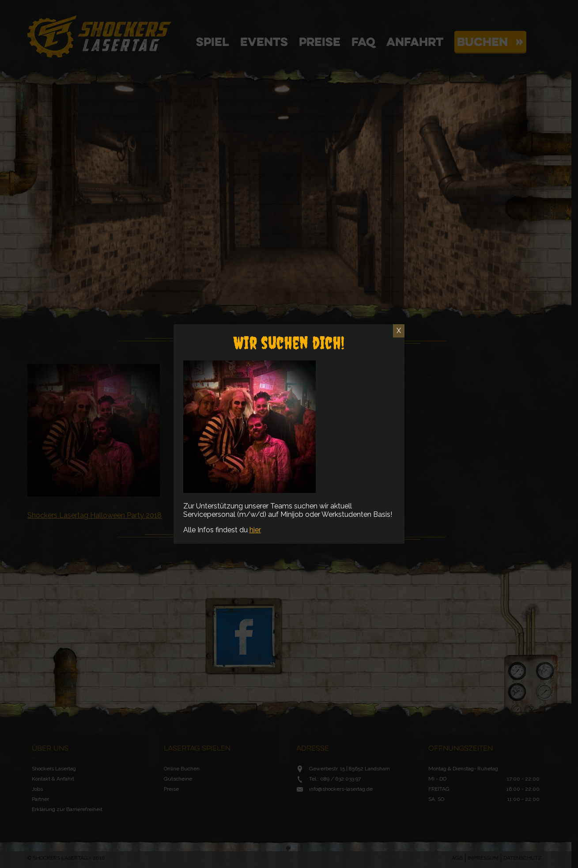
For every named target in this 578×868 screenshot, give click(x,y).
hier (255, 530)
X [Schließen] (399, 330)
